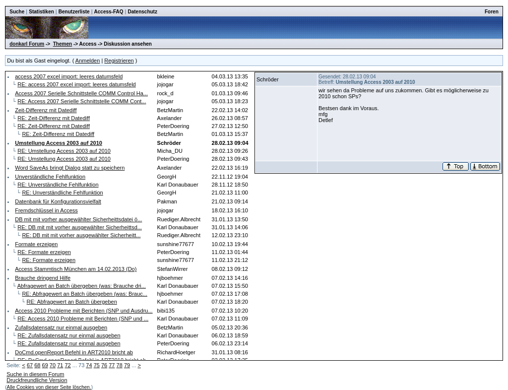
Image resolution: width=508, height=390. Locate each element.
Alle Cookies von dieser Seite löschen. (49, 387)
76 (104, 365)
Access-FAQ (109, 11)
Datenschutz (142, 11)
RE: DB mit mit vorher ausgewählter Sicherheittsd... (79, 227)
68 (37, 365)
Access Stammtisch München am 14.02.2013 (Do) (75, 269)
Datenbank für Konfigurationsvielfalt (58, 201)
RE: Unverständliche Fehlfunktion (57, 185)
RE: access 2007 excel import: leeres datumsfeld (76, 84)
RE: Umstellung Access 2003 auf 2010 (64, 151)
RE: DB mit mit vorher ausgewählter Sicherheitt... (81, 235)
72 (67, 365)
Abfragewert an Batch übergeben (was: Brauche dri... (81, 286)
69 (45, 365)
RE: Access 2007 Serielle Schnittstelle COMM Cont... (81, 101)
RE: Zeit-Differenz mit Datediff (53, 118)
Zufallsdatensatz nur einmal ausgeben (61, 327)
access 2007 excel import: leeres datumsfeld (69, 76)
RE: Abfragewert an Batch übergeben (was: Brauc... (84, 294)
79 (127, 365)
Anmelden (87, 61)
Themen (62, 44)
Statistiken (41, 11)
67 (30, 365)
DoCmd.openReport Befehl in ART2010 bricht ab (74, 352)
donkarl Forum (26, 44)
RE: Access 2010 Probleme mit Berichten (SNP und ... (82, 319)
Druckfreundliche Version (36, 380)
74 (89, 365)
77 (112, 365)
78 (120, 365)
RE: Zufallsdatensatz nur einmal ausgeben (68, 335)
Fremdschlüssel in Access (46, 210)
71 (60, 365)
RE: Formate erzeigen (44, 252)
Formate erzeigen (36, 244)
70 (53, 365)
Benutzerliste (74, 11)
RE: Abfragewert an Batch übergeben (72, 302)
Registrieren (118, 61)
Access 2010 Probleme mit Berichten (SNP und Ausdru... (83, 311)
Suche (16, 11)
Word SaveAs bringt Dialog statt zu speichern (70, 168)
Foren (492, 11)
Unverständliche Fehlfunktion (50, 177)
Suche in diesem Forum (35, 374)
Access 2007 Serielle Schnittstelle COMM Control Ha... (81, 93)
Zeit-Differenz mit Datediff (45, 110)
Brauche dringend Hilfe (42, 278)
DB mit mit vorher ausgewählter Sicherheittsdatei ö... (78, 219)
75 (97, 365)
